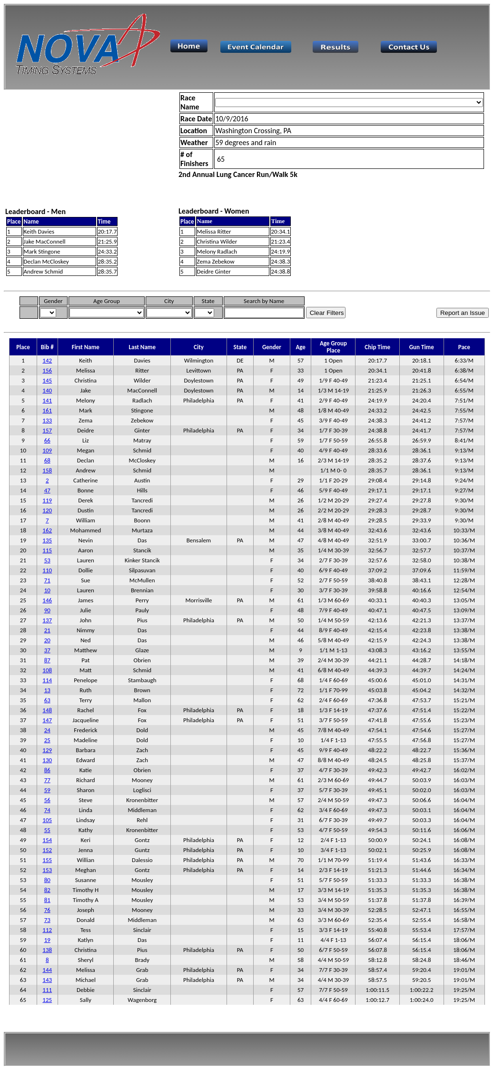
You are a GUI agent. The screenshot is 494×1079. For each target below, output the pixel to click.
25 (47, 740)
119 (47, 500)
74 (47, 810)
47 (47, 490)
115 (47, 550)
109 (47, 450)
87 (47, 660)
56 (47, 800)
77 (47, 780)
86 (47, 770)
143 (47, 979)
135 (47, 540)
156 (47, 370)
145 (47, 380)
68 (47, 460)
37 (47, 650)
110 (47, 570)
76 (47, 909)
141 (47, 400)
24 (47, 730)
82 (47, 889)
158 (47, 470)
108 (47, 670)
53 (47, 560)
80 (47, 879)
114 (47, 680)
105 (47, 820)
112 (47, 929)
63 (47, 700)
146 (47, 600)
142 (47, 360)
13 (47, 690)
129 (47, 750)
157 (47, 430)
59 (47, 790)
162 (47, 530)
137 (47, 620)
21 (47, 630)
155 (47, 859)
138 (47, 949)
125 (47, 999)
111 (47, 989)
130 (47, 760)
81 (47, 899)
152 (47, 849)
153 (47, 869)
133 (47, 420)
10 (47, 590)
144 (47, 969)
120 (47, 510)
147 (47, 720)
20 (47, 640)
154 (47, 840)
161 (47, 410)
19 (47, 939)
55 (47, 830)
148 (47, 710)
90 (47, 610)
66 (47, 440)
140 (47, 390)
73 (47, 919)
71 (47, 580)
